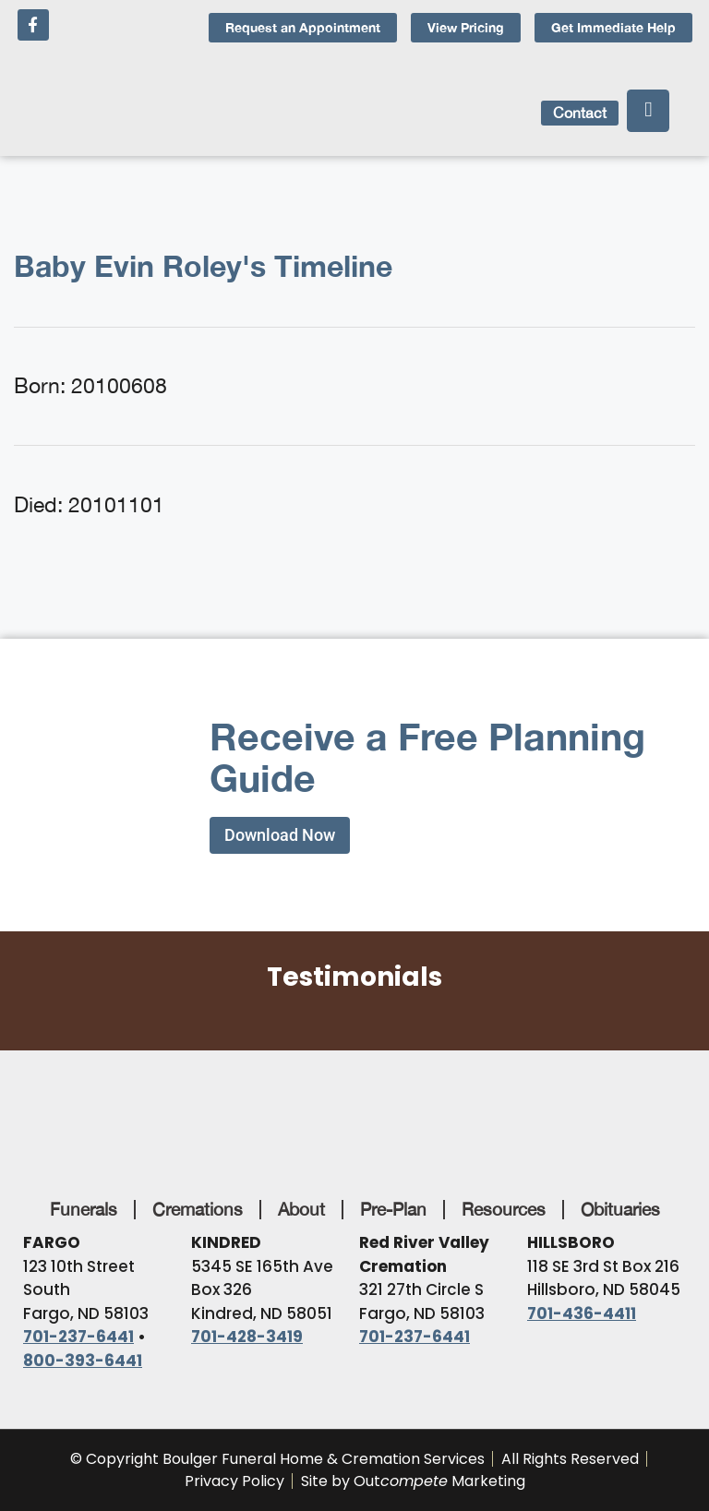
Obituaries (620, 1209)
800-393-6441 (82, 1360)
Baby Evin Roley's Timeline (203, 265)
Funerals (83, 1209)
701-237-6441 (78, 1336)
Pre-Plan (393, 1209)
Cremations (197, 1209)
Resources (504, 1209)
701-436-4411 (581, 1313)
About (301, 1209)
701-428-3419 (247, 1336)
